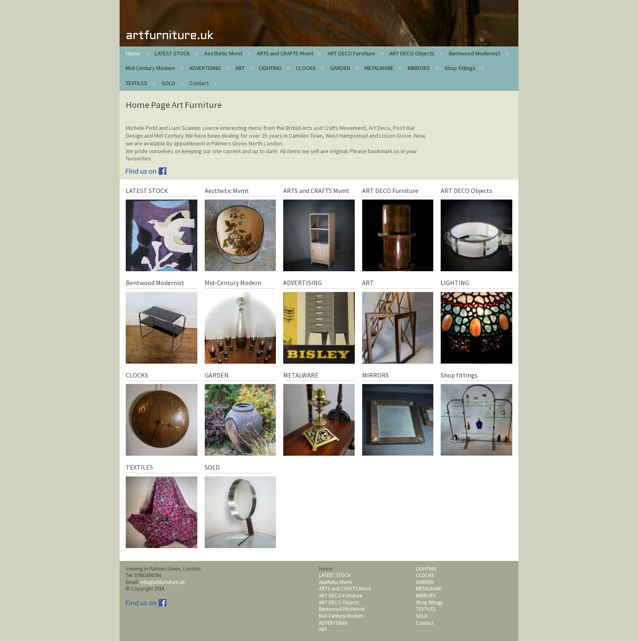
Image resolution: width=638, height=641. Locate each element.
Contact (199, 83)
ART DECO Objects (412, 53)
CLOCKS (306, 68)
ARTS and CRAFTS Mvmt (285, 53)
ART (240, 68)
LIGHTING (270, 68)
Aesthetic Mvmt (223, 53)
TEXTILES (136, 83)
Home (133, 53)
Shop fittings (460, 68)
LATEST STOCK (172, 53)
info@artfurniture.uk (162, 582)
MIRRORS (419, 68)
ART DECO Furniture (351, 53)
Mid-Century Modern (150, 68)
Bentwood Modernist (474, 53)
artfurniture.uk (169, 36)
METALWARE (379, 68)
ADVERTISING (205, 68)
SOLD (168, 83)
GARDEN (340, 68)
